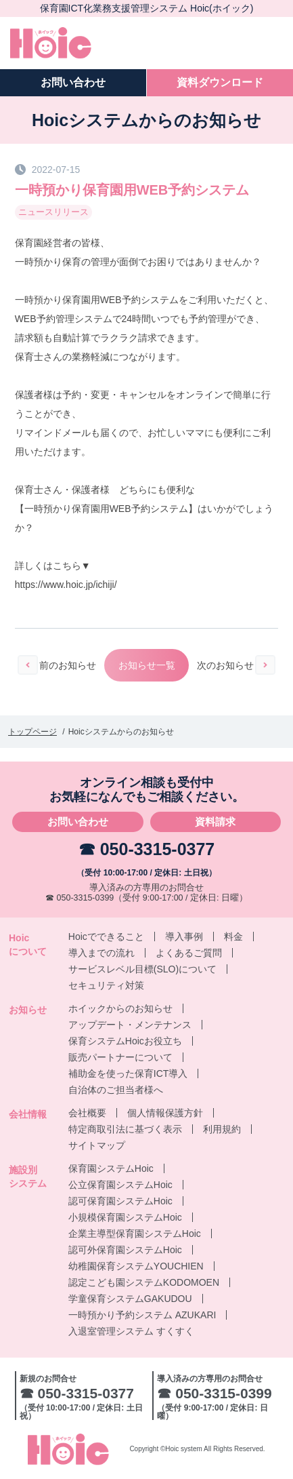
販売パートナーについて (120, 1057)
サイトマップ (96, 1145)
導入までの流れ (101, 952)
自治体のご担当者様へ (115, 1089)
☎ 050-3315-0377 (146, 849)
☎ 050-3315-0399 (79, 898)
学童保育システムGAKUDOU (130, 1298)
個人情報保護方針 (165, 1112)
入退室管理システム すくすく (131, 1331)
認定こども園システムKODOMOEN (143, 1282)
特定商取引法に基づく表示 (125, 1129)
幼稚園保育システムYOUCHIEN (136, 1266)
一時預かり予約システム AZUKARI (142, 1314)
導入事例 (184, 936)
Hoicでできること (106, 936)
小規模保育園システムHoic (125, 1217)
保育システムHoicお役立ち (125, 1041)
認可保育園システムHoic (120, 1201)
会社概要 (87, 1112)
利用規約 (222, 1129)
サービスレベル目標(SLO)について (142, 969)
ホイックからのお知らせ (120, 1008)
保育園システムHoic (111, 1168)
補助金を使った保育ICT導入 (128, 1073)
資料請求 (215, 821)
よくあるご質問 (189, 952)
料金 (233, 936)
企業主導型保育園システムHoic (134, 1233)
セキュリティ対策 (106, 985)
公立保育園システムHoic (120, 1184)
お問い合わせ (77, 821)
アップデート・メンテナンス (129, 1024)
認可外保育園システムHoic (125, 1249)
